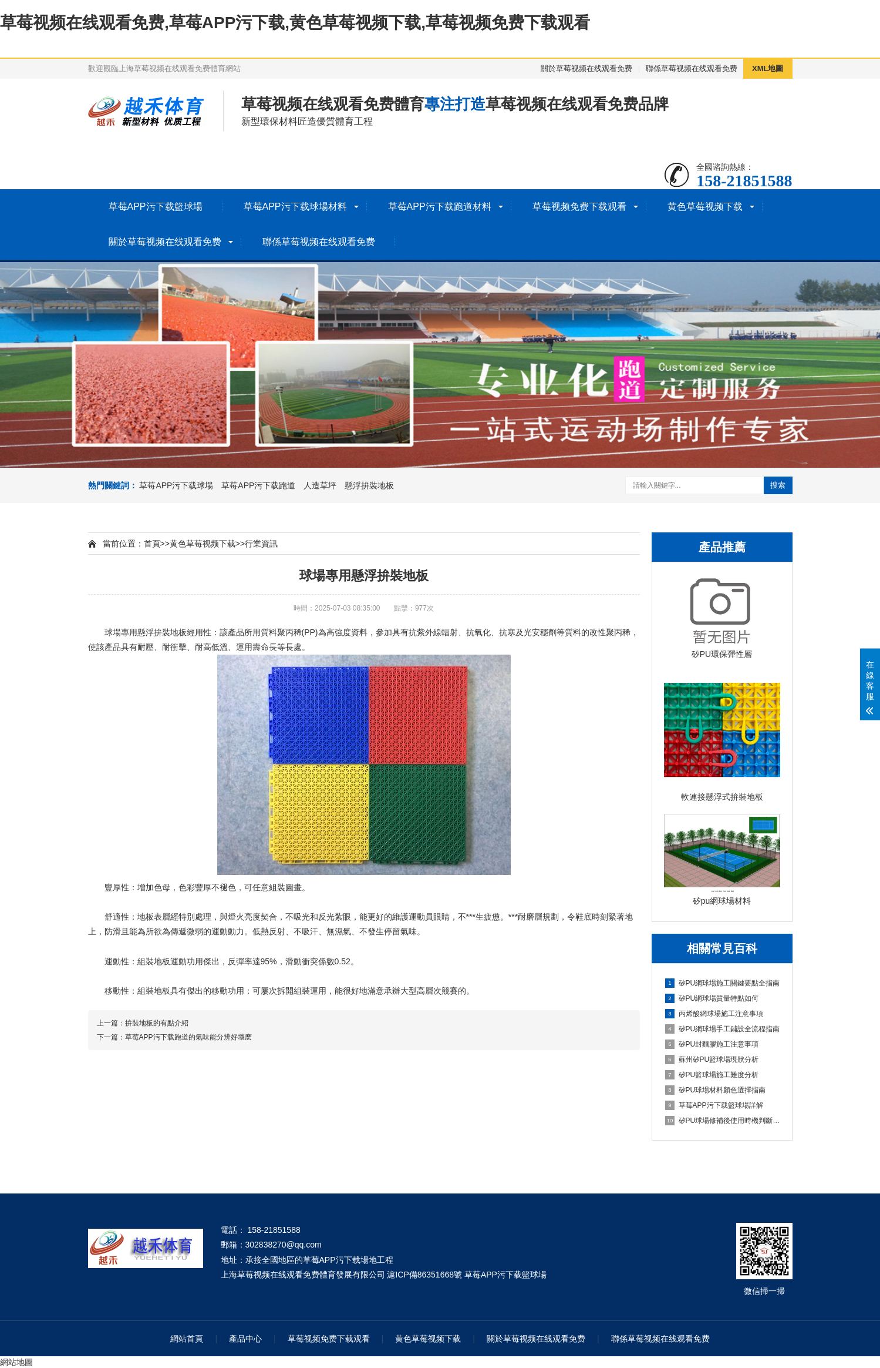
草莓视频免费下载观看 (579, 207)
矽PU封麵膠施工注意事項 (712, 1044)
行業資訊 (261, 543)
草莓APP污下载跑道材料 (439, 207)
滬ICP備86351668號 (424, 1274)
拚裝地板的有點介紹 (156, 1023)
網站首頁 (186, 1338)
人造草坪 (320, 485)
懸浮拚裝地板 (369, 485)
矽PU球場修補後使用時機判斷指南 (722, 1120)
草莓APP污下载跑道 (258, 485)
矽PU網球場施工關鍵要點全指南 (722, 983)
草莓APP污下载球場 (176, 485)
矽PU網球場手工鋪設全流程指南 (722, 1029)
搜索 (777, 485)
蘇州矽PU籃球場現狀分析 (712, 1059)
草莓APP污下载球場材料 (295, 207)
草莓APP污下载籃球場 (156, 207)
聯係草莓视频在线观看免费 (691, 68)
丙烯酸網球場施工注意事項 (714, 1013)
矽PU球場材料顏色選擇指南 (715, 1090)
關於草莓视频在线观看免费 (586, 68)
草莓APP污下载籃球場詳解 (714, 1105)
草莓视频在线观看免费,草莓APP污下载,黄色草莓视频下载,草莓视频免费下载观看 (295, 23)
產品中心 (245, 1338)
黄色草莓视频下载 (705, 207)
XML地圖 (767, 68)
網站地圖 (16, 1362)
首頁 (152, 543)
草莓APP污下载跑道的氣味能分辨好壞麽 (188, 1037)
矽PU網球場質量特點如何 (712, 998)
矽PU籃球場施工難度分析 (712, 1074)
